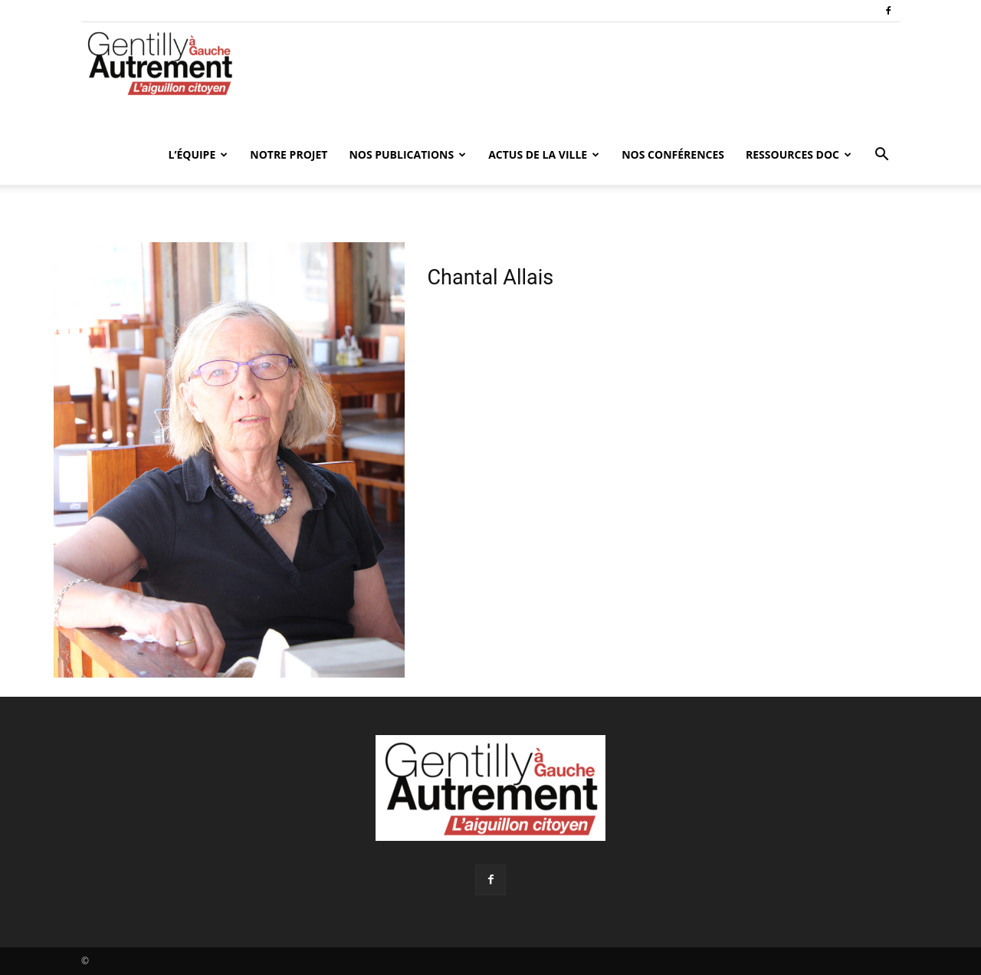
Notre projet (288, 154)
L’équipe (198, 154)
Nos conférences (673, 154)
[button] (881, 156)
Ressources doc (798, 154)
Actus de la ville (543, 154)
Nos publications (407, 154)
